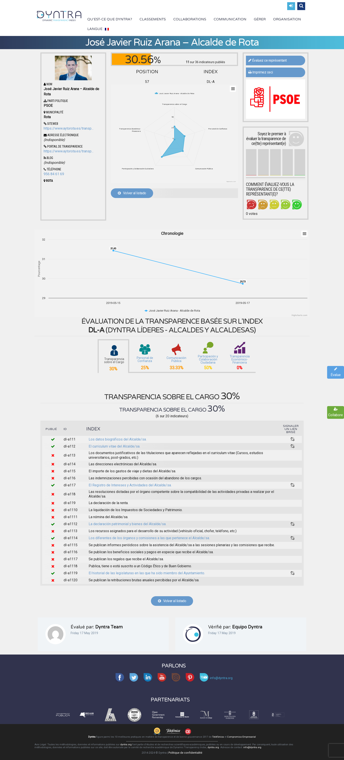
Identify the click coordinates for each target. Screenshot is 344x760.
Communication (230, 19)
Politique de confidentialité (185, 752)
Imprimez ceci (260, 72)
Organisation (287, 19)
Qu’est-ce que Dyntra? (109, 19)
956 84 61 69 (54, 174)
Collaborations (189, 19)
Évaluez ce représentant (267, 60)
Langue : (98, 29)
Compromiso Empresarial (241, 736)
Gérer (260, 19)
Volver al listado (132, 193)
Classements (153, 19)
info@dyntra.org (252, 747)
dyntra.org (126, 744)
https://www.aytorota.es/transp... (68, 128)
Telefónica (218, 736)
